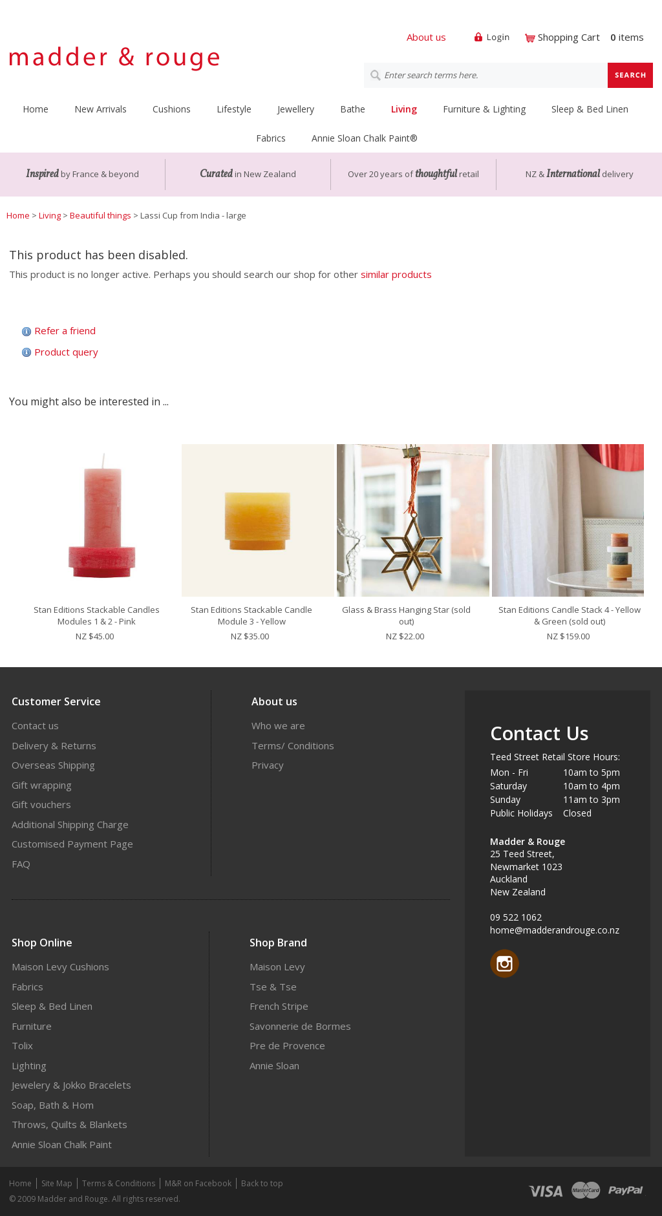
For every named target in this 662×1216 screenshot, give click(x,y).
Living (404, 109)
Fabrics (271, 138)
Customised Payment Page (72, 843)
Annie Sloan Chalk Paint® (365, 138)
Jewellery (295, 109)
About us (426, 36)
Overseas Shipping (53, 764)
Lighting (29, 1065)
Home (35, 109)
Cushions (172, 109)
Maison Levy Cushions (60, 966)
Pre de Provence (287, 1045)
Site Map (56, 1183)
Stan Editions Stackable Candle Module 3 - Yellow (251, 615)
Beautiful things (100, 215)
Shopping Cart (569, 36)
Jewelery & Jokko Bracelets (71, 1084)
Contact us (35, 725)
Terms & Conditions (118, 1183)
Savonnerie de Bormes (300, 1025)
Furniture (32, 1025)
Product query (66, 351)
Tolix (22, 1045)
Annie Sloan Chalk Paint (62, 1144)
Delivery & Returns (54, 745)
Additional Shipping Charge (70, 824)
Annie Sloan (274, 1065)
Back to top (262, 1183)
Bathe (352, 109)
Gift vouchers (41, 804)
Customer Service (56, 701)
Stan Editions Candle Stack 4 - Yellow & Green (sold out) (569, 615)
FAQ (21, 863)
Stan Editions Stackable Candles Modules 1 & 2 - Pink (97, 615)
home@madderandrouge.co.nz (554, 930)
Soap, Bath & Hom (53, 1104)
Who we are (278, 725)
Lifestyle (234, 109)
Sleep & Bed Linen (589, 109)
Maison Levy (277, 966)
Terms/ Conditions (292, 745)
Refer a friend (65, 330)
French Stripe (279, 1005)
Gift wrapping (42, 784)
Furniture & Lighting (484, 109)
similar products (396, 274)
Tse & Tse (273, 986)
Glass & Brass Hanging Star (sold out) (406, 615)
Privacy (267, 764)
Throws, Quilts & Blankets (69, 1124)
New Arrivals (100, 109)
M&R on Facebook (198, 1183)
